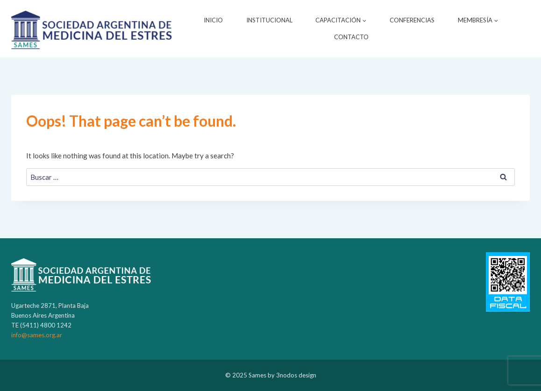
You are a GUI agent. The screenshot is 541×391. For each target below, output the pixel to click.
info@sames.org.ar (36, 335)
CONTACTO (351, 37)
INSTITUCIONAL (269, 20)
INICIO (213, 20)
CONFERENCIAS (412, 20)
